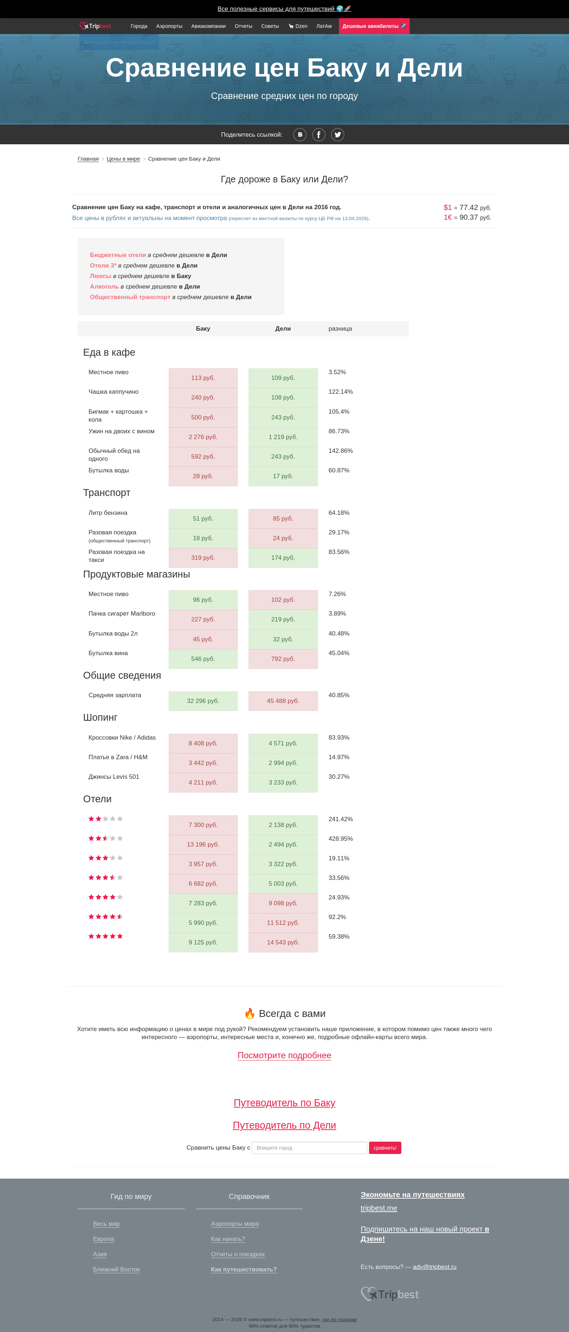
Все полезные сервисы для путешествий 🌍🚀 (285, 8)
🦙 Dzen (298, 26)
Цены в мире (123, 159)
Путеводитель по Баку (284, 1102)
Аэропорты (169, 26)
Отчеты (243, 26)
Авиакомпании (208, 26)
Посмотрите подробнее (284, 1055)
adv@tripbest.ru (435, 1266)
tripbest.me (379, 1208)
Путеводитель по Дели (284, 1125)
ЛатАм (324, 26)
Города (139, 26)
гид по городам (339, 1319)
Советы (270, 26)
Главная (88, 159)
